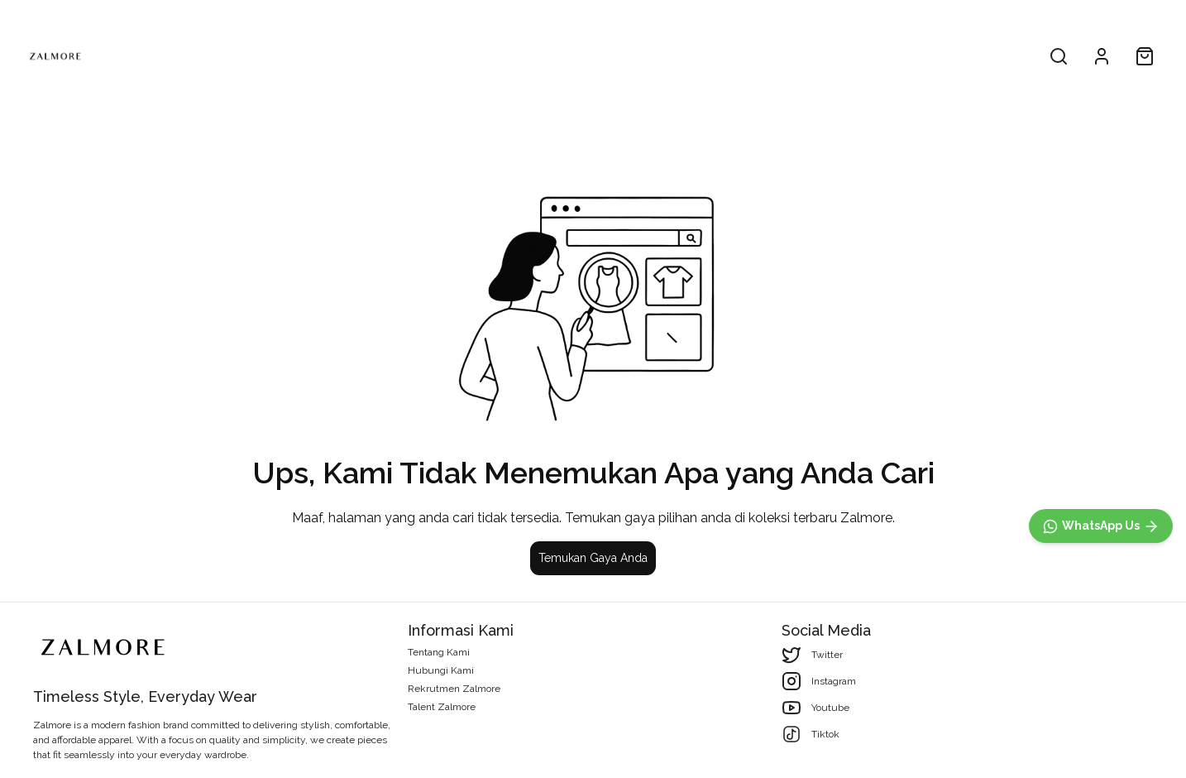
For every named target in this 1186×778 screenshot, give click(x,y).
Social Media (826, 630)
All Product (501, 56)
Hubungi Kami (441, 670)
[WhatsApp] (1101, 526)
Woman (685, 56)
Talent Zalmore (442, 707)
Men (593, 56)
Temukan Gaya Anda (593, 557)
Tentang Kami (439, 652)
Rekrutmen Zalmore (454, 688)
